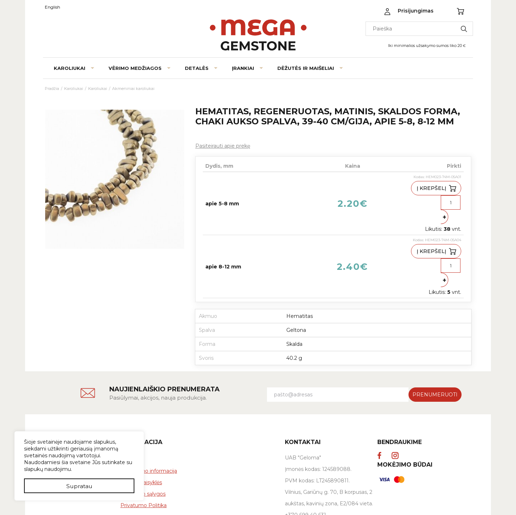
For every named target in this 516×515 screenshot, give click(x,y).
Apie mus (56, 402)
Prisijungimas (416, 11)
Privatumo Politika (143, 448)
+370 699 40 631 (305, 457)
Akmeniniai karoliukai (133, 88)
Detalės (197, 68)
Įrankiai (243, 68)
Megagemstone (71, 384)
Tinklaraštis (58, 425)
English (52, 7)
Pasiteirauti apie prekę (222, 146)
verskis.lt (433, 501)
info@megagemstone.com (319, 469)
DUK (126, 402)
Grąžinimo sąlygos (143, 436)
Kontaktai (57, 413)
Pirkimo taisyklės (141, 425)
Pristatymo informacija (148, 413)
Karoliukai (69, 68)
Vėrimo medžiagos (135, 68)
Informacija (141, 384)
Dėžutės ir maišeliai (305, 68)
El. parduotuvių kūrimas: (394, 501)
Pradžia (52, 88)
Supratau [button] (79, 485)
